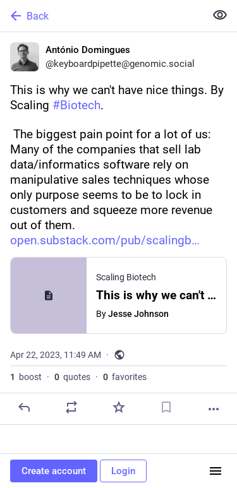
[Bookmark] (166, 407)
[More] (213, 409)
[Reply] (24, 407)
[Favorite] (118, 407)
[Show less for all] (220, 15)
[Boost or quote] (71, 407)
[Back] (101, 16)
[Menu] (215, 471)
